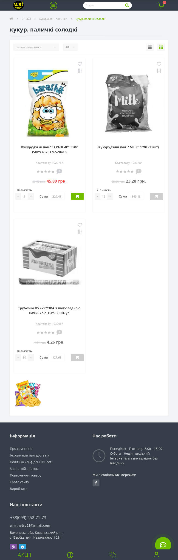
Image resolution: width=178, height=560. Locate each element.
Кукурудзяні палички (53, 19)
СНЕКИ (26, 19)
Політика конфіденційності (31, 462)
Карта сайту (19, 482)
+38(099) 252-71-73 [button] (28, 517)
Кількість (24, 190)
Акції (24, 554)
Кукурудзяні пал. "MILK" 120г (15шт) (128, 147)
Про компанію (21, 448)
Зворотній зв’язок (24, 468)
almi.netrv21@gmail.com (30, 525)
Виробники (19, 488)
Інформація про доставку (30, 455)
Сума (44, 196)
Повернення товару (25, 475)
